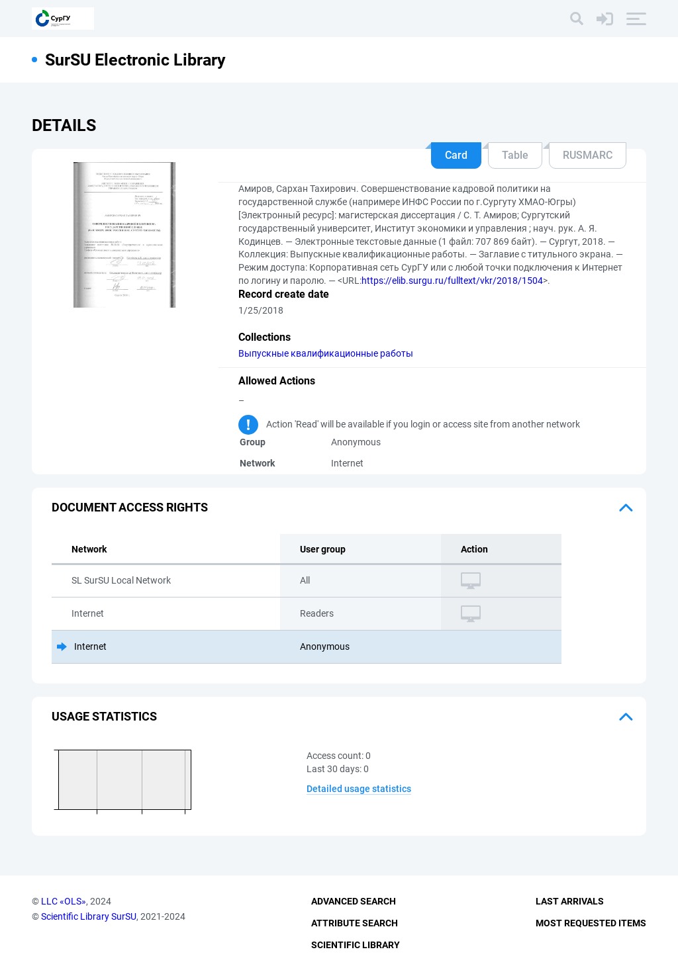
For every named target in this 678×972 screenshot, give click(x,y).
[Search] (576, 18)
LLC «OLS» (63, 901)
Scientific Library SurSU (88, 916)
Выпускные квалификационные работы (325, 353)
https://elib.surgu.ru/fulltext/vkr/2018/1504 (452, 280)
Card (456, 155)
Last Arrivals (570, 901)
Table (515, 155)
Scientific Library (355, 945)
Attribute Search (354, 923)
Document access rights (130, 507)
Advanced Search (353, 901)
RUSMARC (587, 155)
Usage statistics (104, 716)
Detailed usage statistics (359, 788)
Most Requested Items (591, 923)
